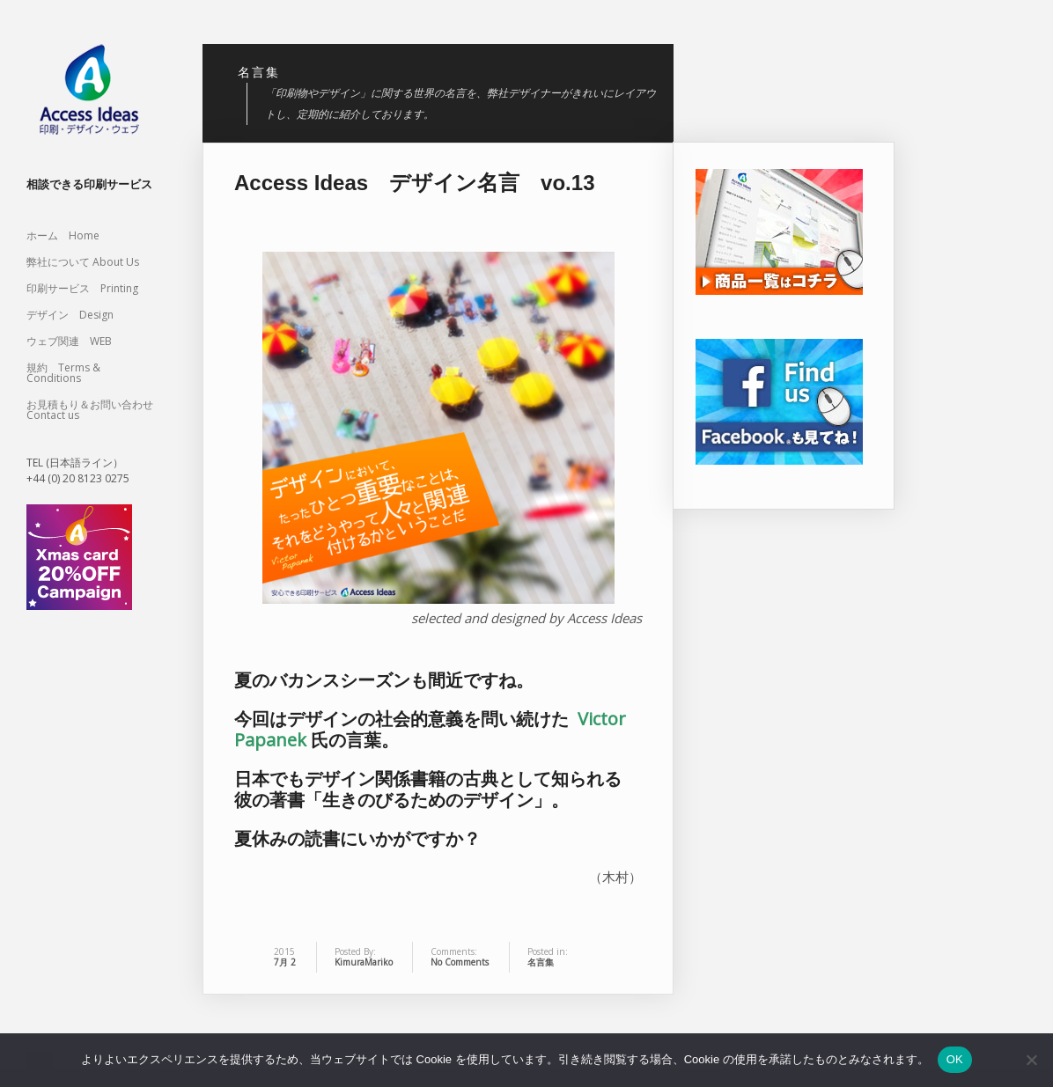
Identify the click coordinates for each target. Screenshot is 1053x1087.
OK (954, 1059)
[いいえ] (1031, 1060)
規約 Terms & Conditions (63, 373)
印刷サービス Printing (82, 288)
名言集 (540, 962)
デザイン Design (70, 314)
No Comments (460, 962)
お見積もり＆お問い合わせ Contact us (89, 409)
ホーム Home (62, 235)
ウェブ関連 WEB (69, 341)
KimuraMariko (364, 962)
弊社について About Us (88, 261)
